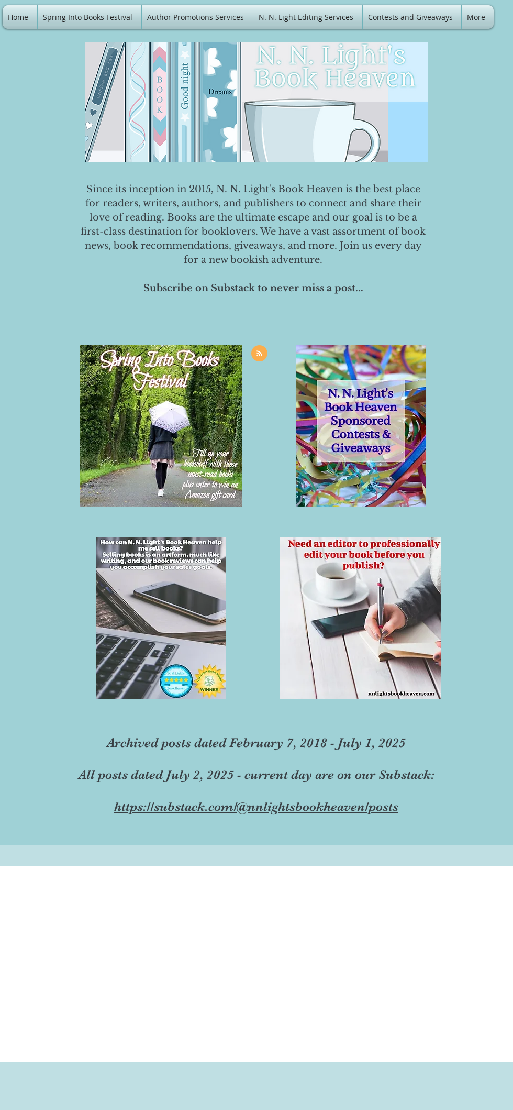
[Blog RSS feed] (259, 353)
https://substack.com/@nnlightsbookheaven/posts (256, 806)
